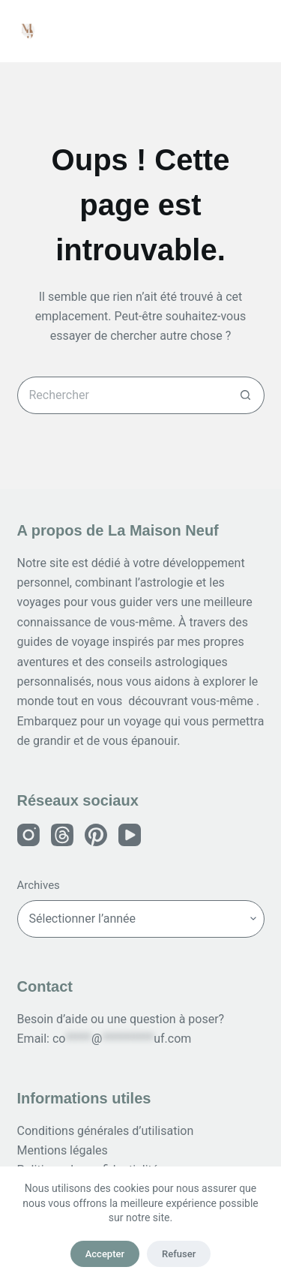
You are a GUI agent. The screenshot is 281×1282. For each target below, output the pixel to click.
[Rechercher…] (122, 395)
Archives (38, 885)
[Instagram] (28, 835)
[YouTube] (129, 835)
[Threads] (62, 835)
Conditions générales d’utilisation (105, 1131)
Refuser (179, 1253)
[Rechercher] (186, 31)
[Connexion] (222, 31)
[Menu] (258, 31)
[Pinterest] (96, 835)
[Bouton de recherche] (246, 395)
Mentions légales (62, 1150)
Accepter (104, 1253)
